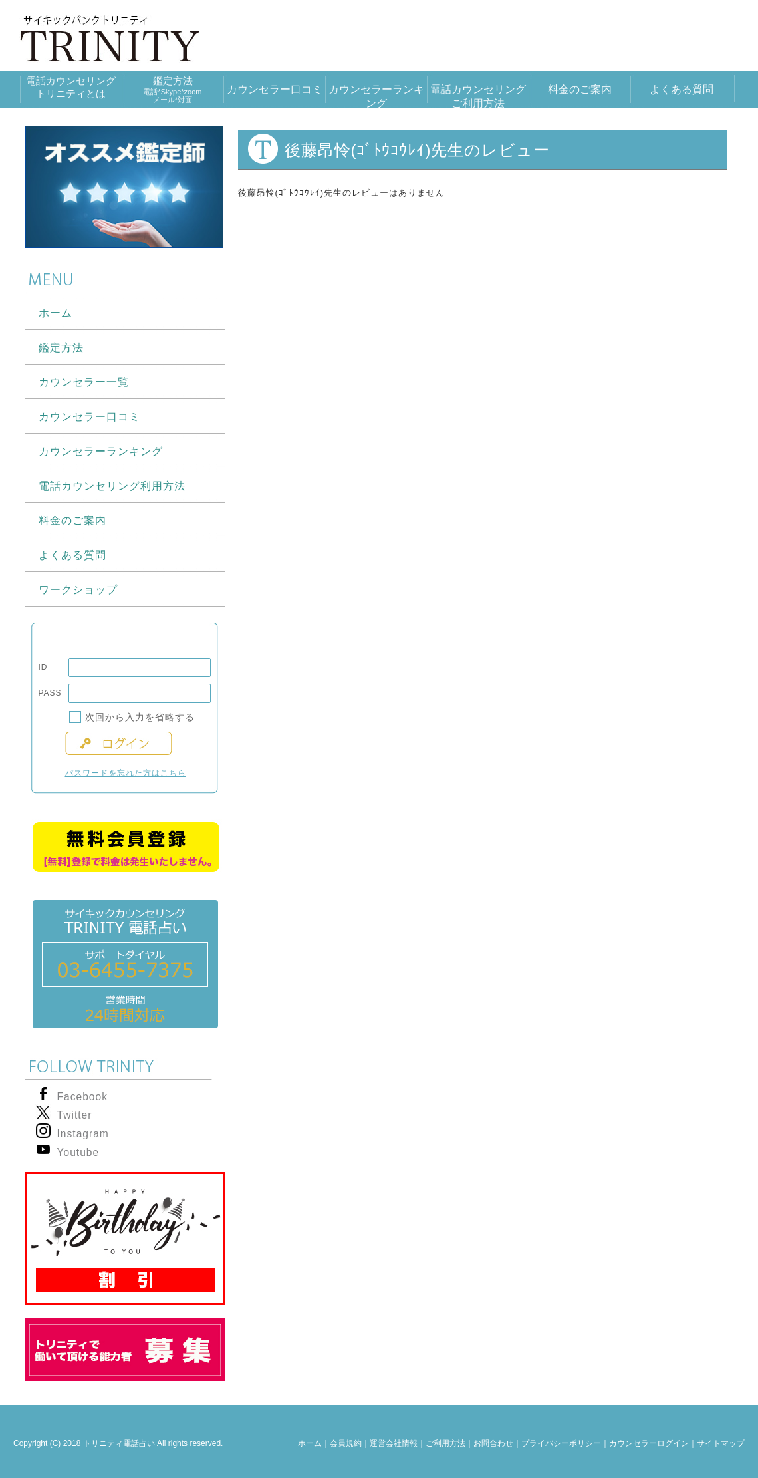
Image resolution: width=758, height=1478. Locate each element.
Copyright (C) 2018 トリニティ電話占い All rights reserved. (118, 1443)
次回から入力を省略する (140, 717)
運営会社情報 (394, 1443)
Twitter (74, 1115)
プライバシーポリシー (561, 1443)
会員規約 (346, 1443)
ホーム (310, 1443)
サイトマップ (721, 1443)
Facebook (82, 1096)
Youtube (78, 1152)
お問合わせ (493, 1443)
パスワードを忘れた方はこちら (125, 773)
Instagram (83, 1133)
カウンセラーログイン (649, 1443)
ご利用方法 (445, 1443)
